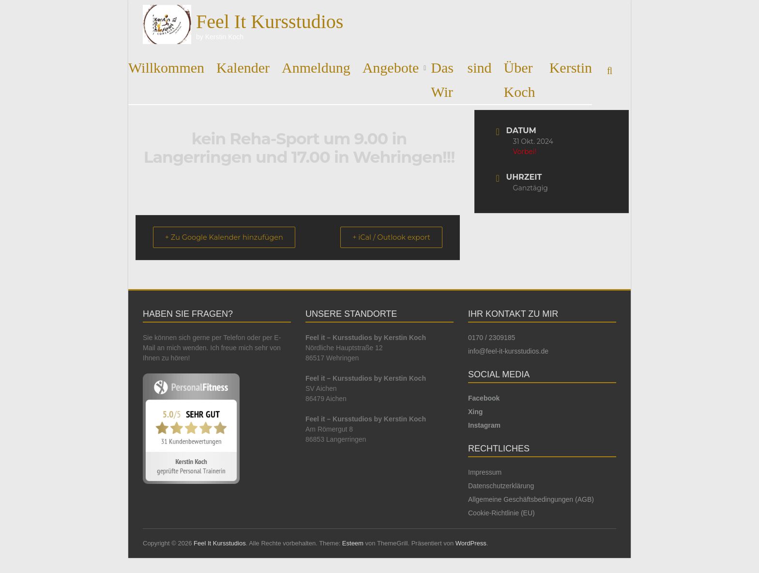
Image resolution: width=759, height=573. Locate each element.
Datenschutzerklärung (501, 486)
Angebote (391, 68)
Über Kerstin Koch (548, 80)
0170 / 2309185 (491, 338)
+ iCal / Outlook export (388, 237)
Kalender (243, 68)
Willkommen (166, 68)
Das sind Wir (461, 80)
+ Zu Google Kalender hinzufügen (228, 237)
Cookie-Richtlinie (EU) (501, 513)
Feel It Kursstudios (269, 21)
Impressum (484, 473)
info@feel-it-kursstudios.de (508, 352)
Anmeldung (316, 68)
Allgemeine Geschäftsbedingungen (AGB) (531, 500)
